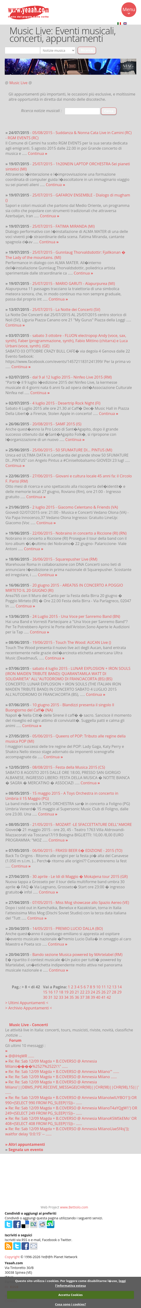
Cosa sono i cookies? (70, 1304)
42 (109, 997)
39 (93, 997)
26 (103, 992)
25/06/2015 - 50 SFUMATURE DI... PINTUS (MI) (72, 450)
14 (119, 987)
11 (104, 987)
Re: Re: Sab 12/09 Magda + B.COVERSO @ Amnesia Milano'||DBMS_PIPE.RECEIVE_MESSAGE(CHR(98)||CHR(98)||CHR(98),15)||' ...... (72, 1087)
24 (93, 992)
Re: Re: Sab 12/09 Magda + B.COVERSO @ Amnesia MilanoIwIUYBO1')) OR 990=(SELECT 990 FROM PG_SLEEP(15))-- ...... (71, 1100)
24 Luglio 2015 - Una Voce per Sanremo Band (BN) (76, 616)
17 (56, 992)
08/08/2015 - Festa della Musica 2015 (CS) (68, 767)
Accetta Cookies (70, 1295)
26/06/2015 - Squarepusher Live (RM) (64, 559)
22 (82, 992)
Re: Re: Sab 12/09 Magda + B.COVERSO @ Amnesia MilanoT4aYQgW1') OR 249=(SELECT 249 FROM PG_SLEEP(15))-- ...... (71, 1110)
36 (77, 997)
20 (71, 992)
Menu (129, 10)
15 (45, 992)
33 (61, 997)
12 (109, 987)
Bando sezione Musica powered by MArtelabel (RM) (77, 954)
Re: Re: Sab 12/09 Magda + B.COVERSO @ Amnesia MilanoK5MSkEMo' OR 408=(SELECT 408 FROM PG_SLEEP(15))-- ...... (71, 1121)
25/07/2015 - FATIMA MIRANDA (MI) (63, 226)
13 (114, 987)
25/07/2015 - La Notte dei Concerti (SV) (66, 309)
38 (87, 997)
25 (98, 992)
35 (71, 997)
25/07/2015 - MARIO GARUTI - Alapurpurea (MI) (73, 283)
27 (109, 992)
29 (119, 992)
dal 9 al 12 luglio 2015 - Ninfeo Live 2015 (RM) (72, 377)
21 (77, 992)
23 (87, 992)
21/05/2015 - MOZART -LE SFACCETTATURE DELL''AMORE (82, 824)
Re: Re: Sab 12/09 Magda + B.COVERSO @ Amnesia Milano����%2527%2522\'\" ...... (51, 1064)
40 (98, 997)
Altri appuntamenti (27, 1144)
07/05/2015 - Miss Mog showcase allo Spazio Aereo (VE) (80, 902)
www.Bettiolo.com (74, 1207)
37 (82, 997)
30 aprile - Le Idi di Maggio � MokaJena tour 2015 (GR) (80, 876)
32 (56, 997)
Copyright (12, 1257)
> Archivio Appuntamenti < (28, 1008)
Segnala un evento (26, 1149)
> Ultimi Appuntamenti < (26, 1002)
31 (50, 997)
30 (45, 997)
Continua (37, 153)
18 (61, 992)
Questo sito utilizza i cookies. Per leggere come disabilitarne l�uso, (66, 1281)
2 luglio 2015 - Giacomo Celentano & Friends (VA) (75, 507)
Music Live (18, 82)
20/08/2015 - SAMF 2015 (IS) (56, 424)
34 (66, 997)
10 (98, 987)
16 (50, 992)
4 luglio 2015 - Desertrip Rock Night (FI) (66, 403)
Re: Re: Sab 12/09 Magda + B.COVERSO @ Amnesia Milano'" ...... (62, 1071)
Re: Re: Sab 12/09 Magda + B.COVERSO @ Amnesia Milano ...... (61, 1076)
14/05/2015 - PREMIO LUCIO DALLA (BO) (67, 928)
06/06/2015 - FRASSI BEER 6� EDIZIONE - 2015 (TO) (77, 850)
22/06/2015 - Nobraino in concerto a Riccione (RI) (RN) (79, 533)
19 (66, 992)
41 (103, 997)
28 (114, 992)
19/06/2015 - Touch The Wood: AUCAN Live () (71, 642)
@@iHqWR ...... (19, 1056)
